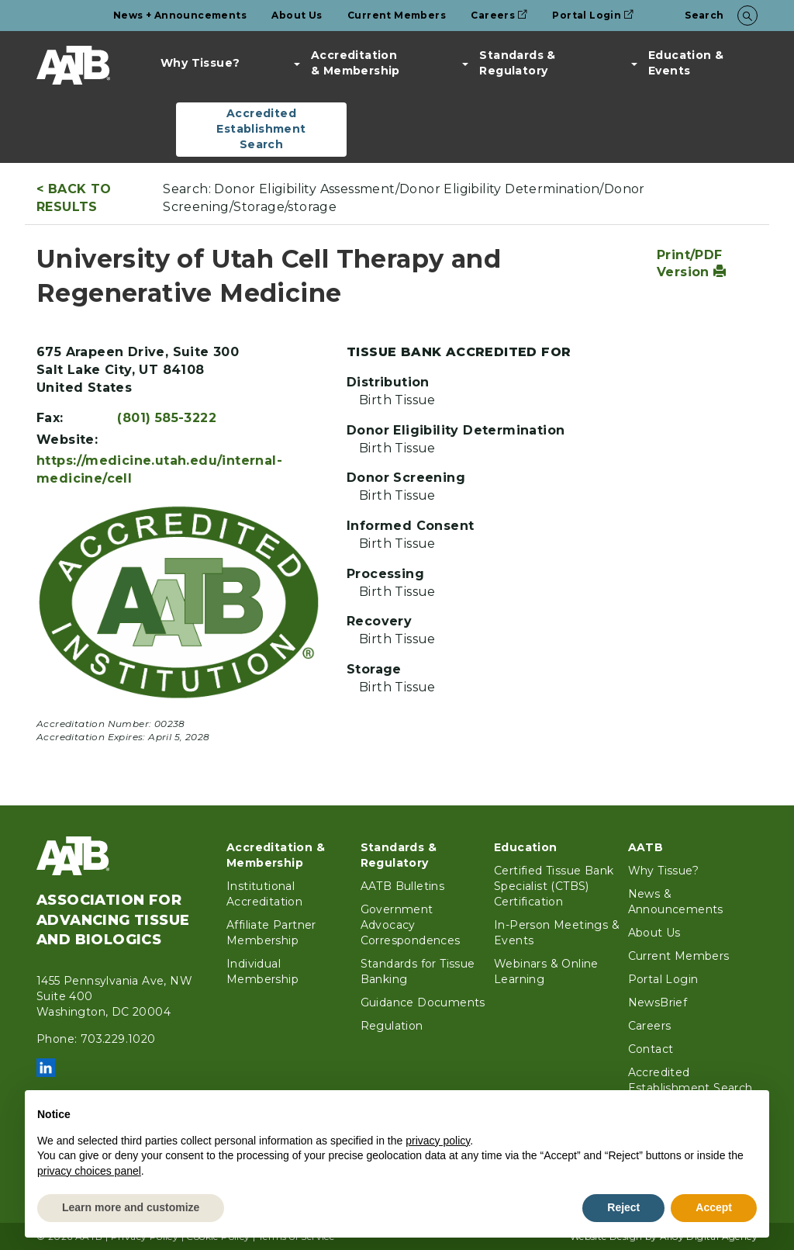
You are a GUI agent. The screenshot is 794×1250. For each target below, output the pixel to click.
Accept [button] (714, 1207)
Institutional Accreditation (264, 894)
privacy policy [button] (438, 1140)
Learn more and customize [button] (130, 1207)
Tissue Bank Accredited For (459, 352)
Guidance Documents (423, 1002)
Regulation (392, 1026)
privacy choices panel (89, 1171)
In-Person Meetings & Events (557, 932)
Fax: (50, 417)
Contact (651, 1049)
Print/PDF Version (692, 264)
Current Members (396, 15)
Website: (67, 439)
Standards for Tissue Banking (418, 971)
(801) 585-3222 (166, 417)
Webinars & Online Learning (546, 971)
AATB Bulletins (403, 886)
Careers (499, 15)
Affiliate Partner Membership (271, 932)
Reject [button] (623, 1207)
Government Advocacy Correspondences (411, 924)
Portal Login (592, 15)
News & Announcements (675, 901)
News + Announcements (180, 15)
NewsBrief (658, 1002)
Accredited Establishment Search (261, 128)
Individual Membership (262, 971)
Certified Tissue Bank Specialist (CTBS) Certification (553, 886)
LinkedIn (45, 1067)
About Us (296, 15)
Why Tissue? (200, 63)
